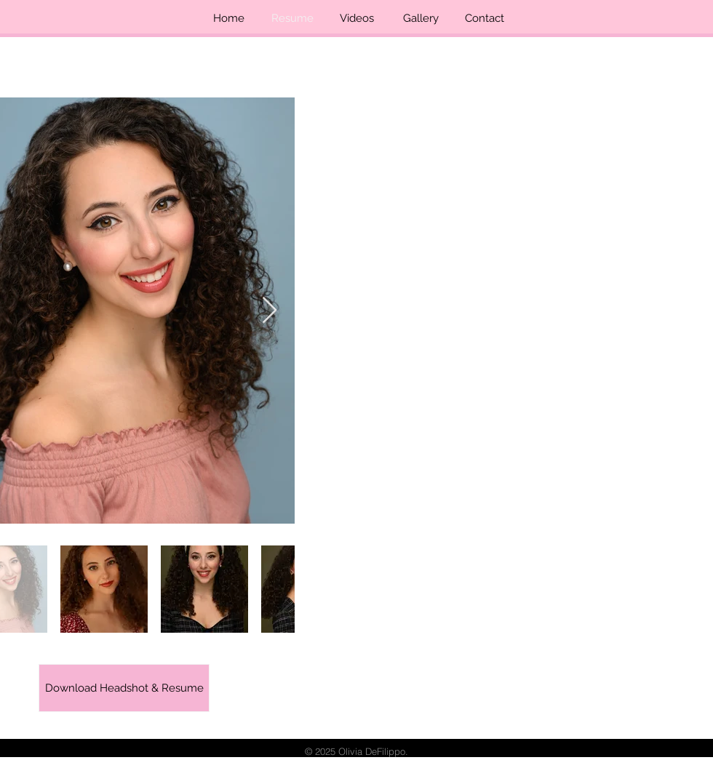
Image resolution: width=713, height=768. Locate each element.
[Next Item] (269, 311)
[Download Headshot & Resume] (124, 688)
